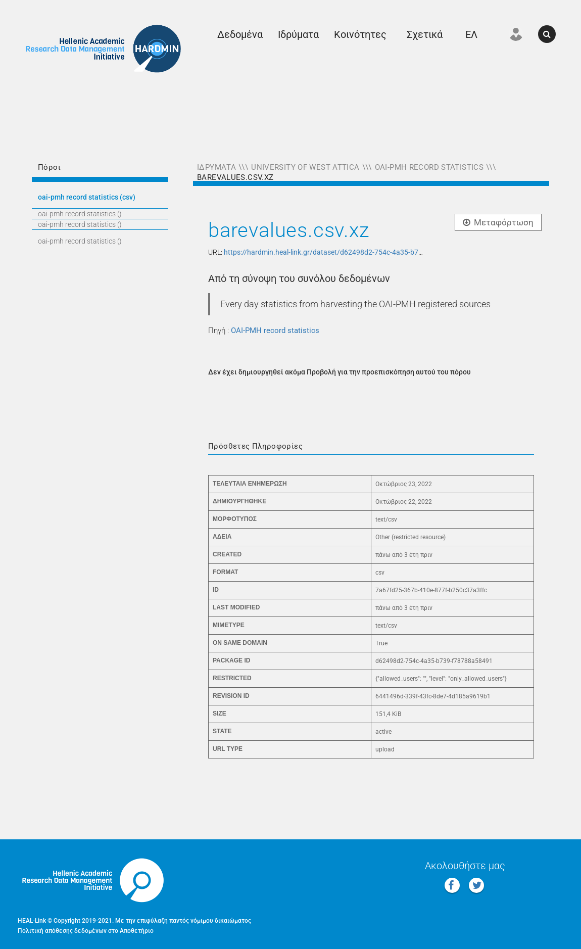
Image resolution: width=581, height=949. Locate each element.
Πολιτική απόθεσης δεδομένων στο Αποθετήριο (86, 930)
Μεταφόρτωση (498, 222)
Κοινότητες (360, 34)
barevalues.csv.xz (235, 177)
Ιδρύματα (298, 34)
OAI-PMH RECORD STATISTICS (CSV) (86, 197)
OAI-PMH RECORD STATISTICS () (80, 214)
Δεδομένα (240, 34)
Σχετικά (425, 34)
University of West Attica (305, 167)
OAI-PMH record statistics (429, 167)
